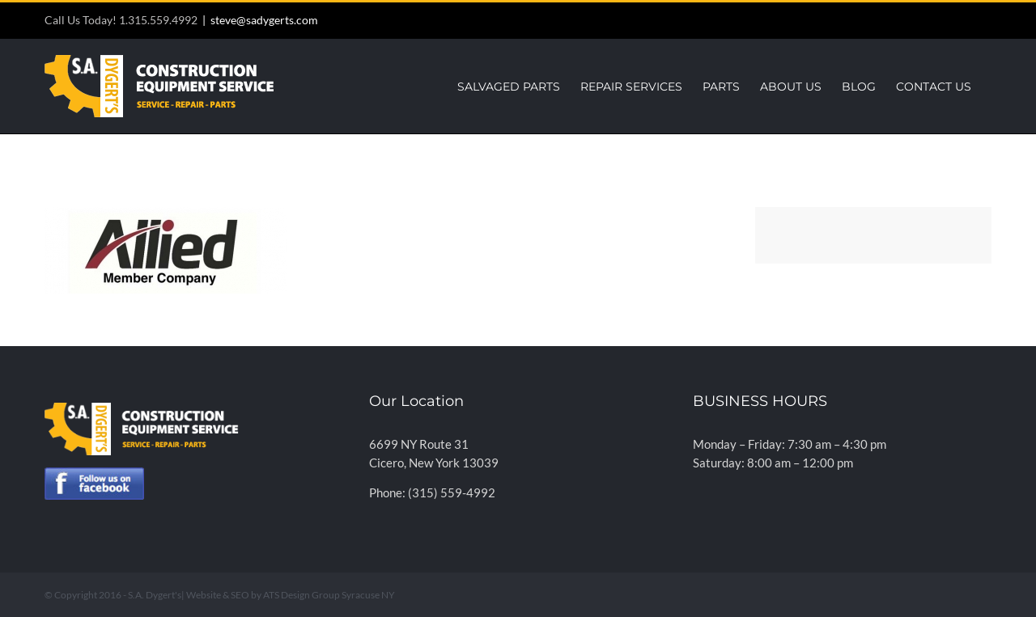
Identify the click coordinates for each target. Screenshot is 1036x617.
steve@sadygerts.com (264, 20)
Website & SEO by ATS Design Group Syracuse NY (290, 595)
